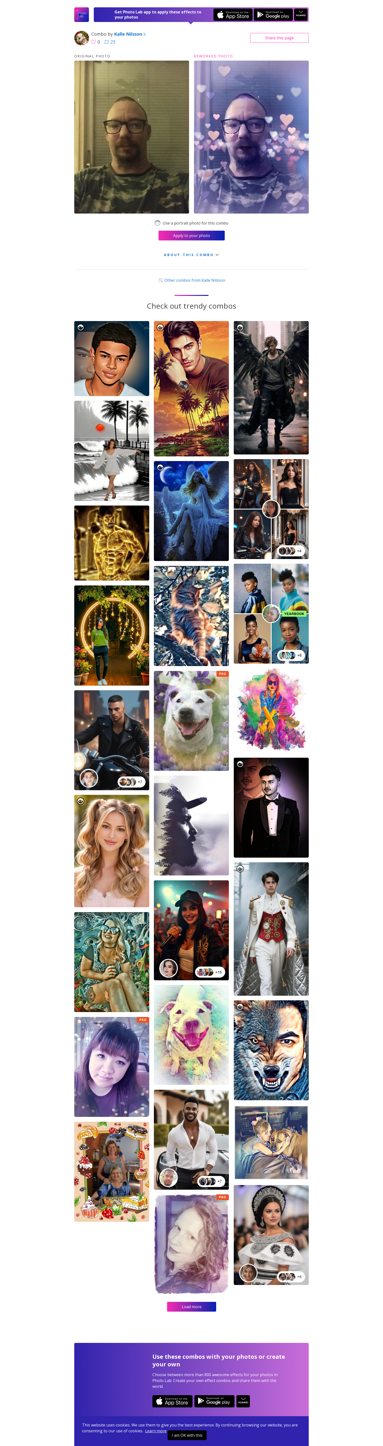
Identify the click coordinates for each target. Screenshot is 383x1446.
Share (279, 38)
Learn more (156, 1431)
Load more (192, 1306)
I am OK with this (187, 1435)
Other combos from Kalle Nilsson (191, 280)
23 (110, 42)
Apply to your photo (191, 235)
